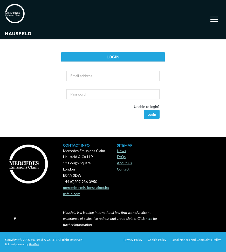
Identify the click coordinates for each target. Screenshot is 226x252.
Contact (123, 169)
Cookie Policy (157, 240)
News (121, 150)
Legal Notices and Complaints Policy (196, 240)
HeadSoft (34, 244)
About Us (124, 163)
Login (151, 114)
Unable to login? (147, 106)
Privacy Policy (133, 240)
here (149, 218)
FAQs (121, 156)
